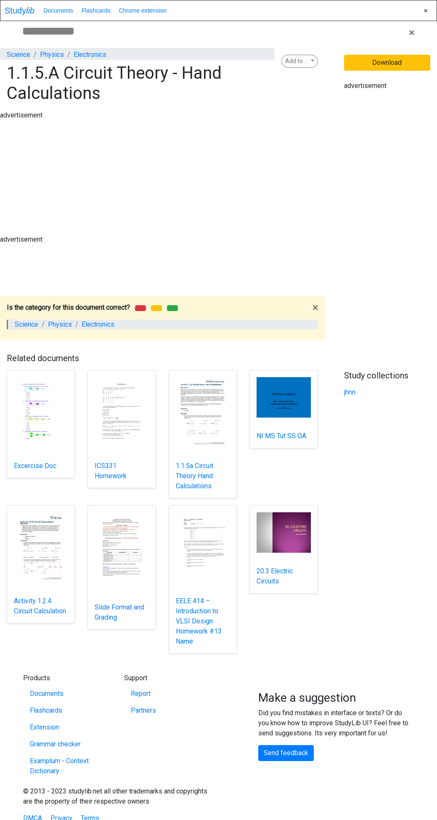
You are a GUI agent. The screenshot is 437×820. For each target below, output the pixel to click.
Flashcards (96, 10)
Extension (44, 727)
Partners (143, 710)
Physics (52, 55)
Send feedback (286, 753)
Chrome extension (143, 10)
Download (387, 63)
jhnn (349, 392)
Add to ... (297, 61)
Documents (58, 10)
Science (18, 55)
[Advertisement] (160, 139)
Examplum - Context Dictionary (59, 766)
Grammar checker (55, 744)
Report (141, 694)
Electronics (90, 55)
